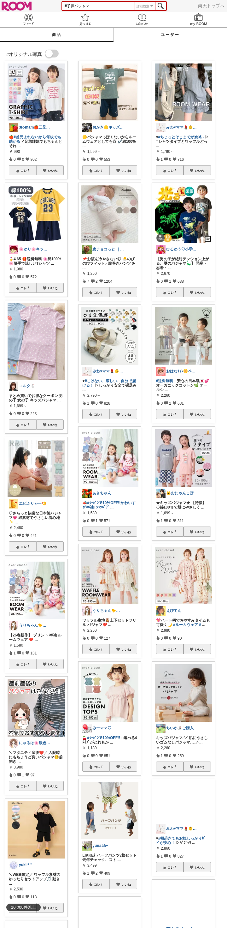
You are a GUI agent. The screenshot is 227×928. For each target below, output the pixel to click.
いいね (52, 170)
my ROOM (198, 19)
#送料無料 (164, 381)
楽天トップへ (211, 5)
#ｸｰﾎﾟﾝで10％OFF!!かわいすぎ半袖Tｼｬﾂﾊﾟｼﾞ (109, 505)
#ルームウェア (185, 625)
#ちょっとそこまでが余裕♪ (181, 137)
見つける (85, 19)
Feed (28, 19)
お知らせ (142, 19)
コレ (25, 170)
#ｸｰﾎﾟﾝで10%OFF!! (103, 738)
